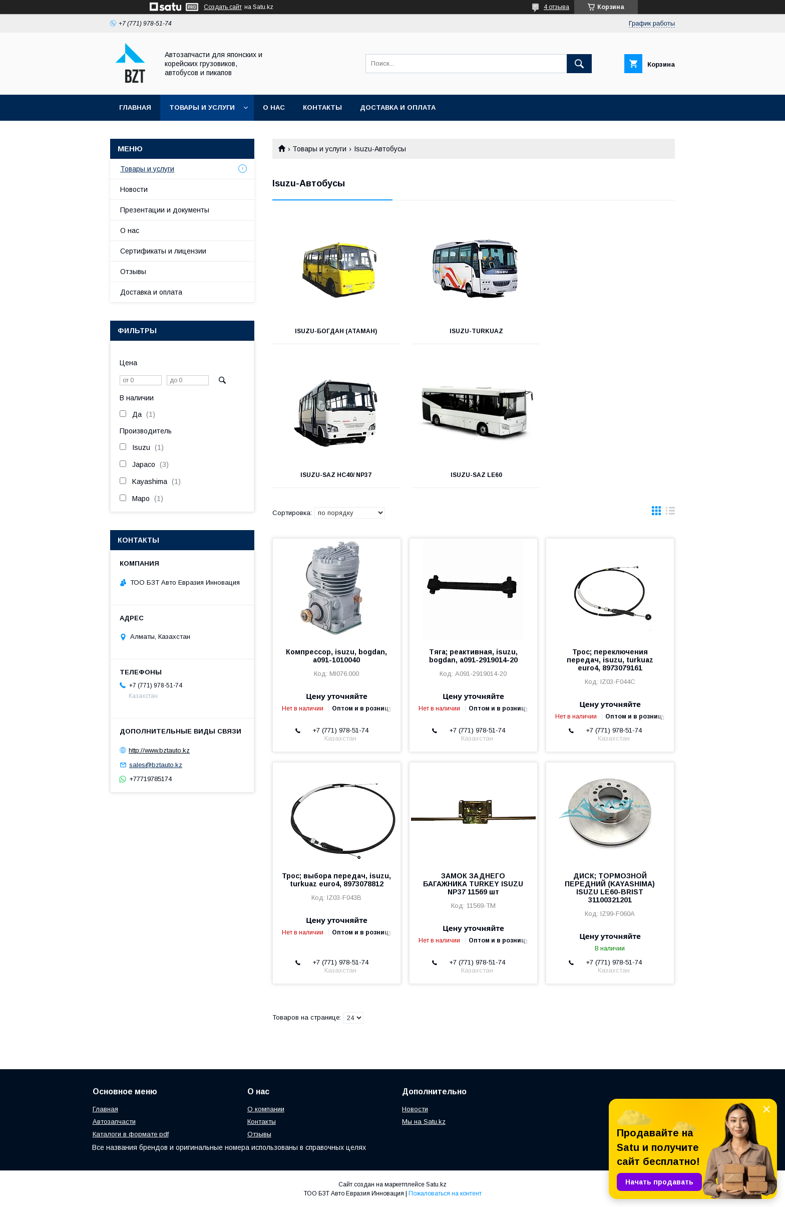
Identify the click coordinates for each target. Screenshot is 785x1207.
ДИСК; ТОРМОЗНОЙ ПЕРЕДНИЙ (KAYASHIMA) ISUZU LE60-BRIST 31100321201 (610, 888)
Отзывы (133, 272)
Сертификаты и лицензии (163, 251)
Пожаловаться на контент (445, 1193)
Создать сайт (223, 7)
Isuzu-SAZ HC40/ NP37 (611, 331)
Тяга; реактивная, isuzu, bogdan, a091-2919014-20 (473, 656)
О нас (274, 107)
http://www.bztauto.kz (159, 750)
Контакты (322, 107)
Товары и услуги (202, 107)
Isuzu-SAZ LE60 (335, 474)
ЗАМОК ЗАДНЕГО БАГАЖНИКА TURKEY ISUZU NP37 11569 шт (473, 884)
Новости (134, 189)
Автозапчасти (114, 1121)
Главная (135, 107)
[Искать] (579, 63)
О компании (265, 1109)
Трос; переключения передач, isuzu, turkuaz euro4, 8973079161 (610, 660)
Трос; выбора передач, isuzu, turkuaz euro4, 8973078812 (336, 880)
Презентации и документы (164, 210)
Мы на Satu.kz (424, 1121)
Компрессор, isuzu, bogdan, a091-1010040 (336, 656)
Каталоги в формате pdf (131, 1134)
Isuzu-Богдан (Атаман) (335, 331)
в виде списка (670, 513)
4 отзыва (556, 7)
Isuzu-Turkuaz (473, 331)
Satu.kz (436, 1184)
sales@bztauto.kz (155, 765)
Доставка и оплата (398, 107)
